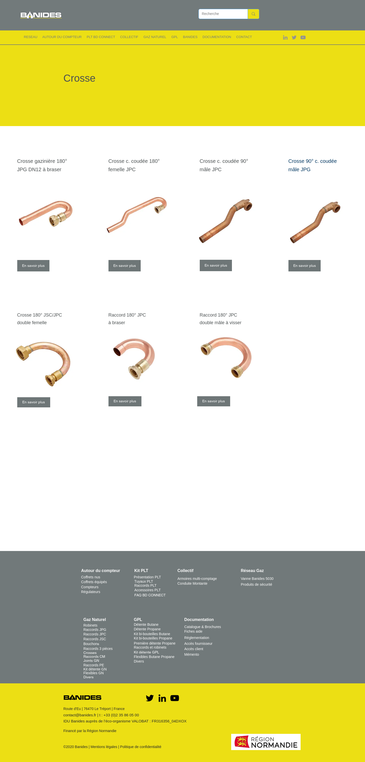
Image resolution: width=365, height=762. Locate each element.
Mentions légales (103, 747)
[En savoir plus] (33, 265)
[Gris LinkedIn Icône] (285, 37)
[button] (30, 37)
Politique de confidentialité (140, 747)
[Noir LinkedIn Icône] (162, 698)
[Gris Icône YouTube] (303, 37)
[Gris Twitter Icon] (294, 37)
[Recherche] (219, 14)
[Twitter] (149, 698)
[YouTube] (174, 698)
